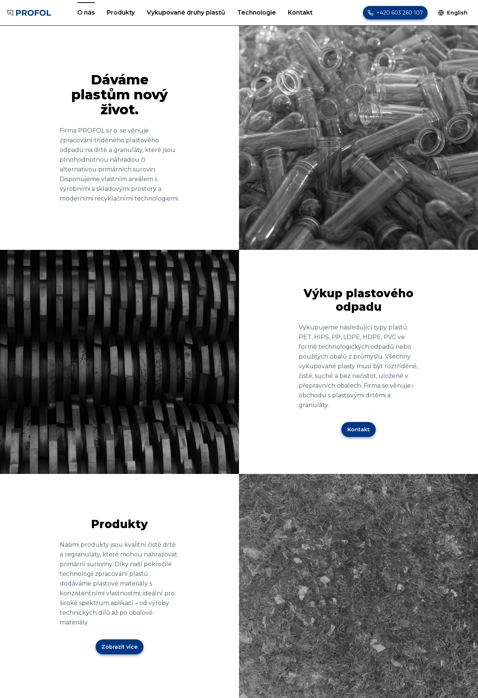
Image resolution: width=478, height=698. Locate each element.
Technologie (256, 12)
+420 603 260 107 (399, 12)
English (453, 12)
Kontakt (300, 12)
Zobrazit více (119, 646)
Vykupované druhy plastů (186, 12)
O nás (86, 12)
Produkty (121, 12)
